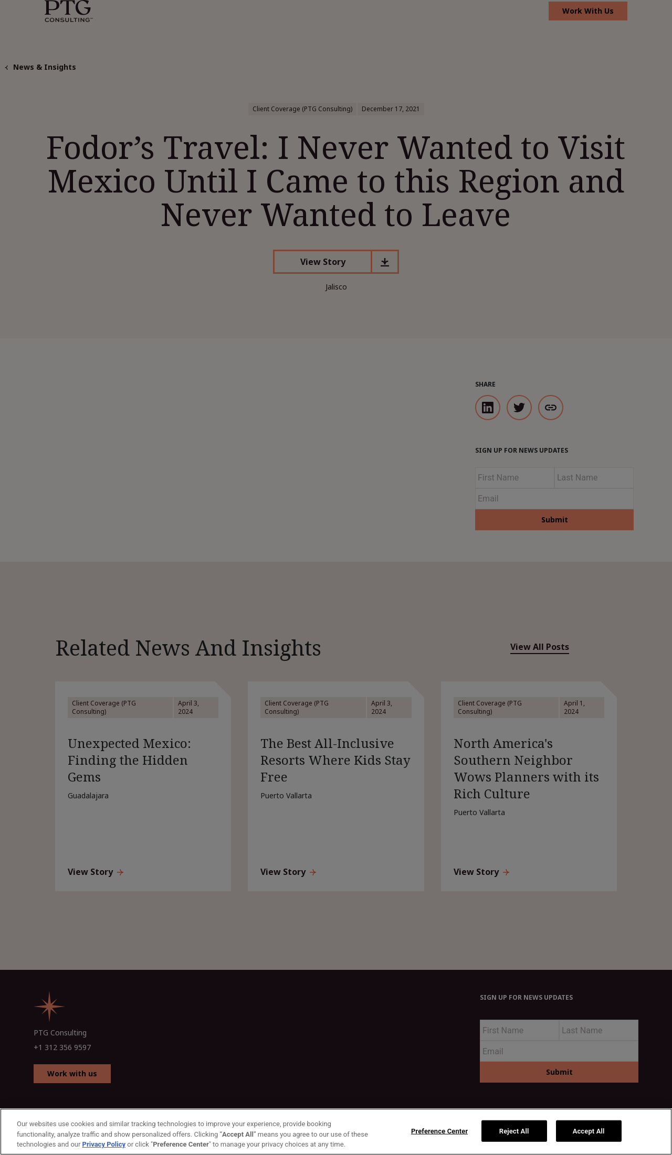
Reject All (514, 1131)
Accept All (589, 1131)
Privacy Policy (103, 1144)
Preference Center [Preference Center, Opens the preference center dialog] (439, 1131)
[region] (336, 1131)
